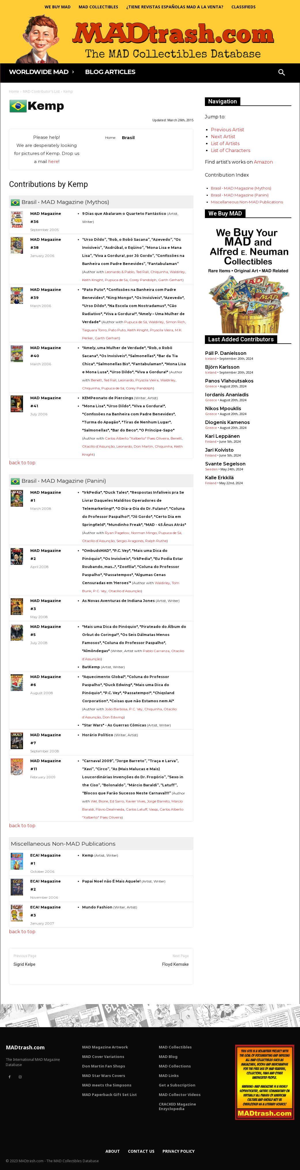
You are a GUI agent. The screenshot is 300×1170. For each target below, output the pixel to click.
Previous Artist (227, 129)
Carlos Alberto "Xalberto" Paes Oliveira (137, 438)
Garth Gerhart (170, 280)
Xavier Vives (135, 801)
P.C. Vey (100, 591)
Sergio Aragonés (130, 541)
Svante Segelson (225, 464)
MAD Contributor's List (41, 91)
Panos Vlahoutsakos (229, 381)
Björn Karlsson (222, 367)
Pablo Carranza (156, 651)
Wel (94, 801)
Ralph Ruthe (156, 541)
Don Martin (143, 446)
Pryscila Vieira (161, 330)
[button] (281, 73)
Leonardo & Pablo (119, 272)
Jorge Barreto (158, 801)
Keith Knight (92, 280)
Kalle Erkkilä (219, 477)
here (53, 161)
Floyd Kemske (175, 964)
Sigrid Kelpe (24, 964)
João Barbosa (116, 709)
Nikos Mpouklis (223, 408)
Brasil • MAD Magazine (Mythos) (241, 188)
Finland (210, 441)
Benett (96, 380)
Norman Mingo (144, 533)
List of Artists (225, 143)
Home (14, 91)
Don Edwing (113, 717)
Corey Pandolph (142, 280)
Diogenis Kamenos (227, 422)
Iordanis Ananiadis (227, 394)
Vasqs (153, 809)
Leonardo (126, 380)
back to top (22, 462)
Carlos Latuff (136, 809)
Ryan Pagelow (117, 533)
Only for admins (29, 994)
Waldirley (177, 272)
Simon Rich (175, 322)
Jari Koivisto (219, 450)
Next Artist (223, 136)
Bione (103, 801)
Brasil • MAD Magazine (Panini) (240, 195)
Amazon (263, 162)
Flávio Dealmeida (110, 809)
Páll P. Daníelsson (225, 353)
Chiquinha (159, 272)
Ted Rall (142, 272)
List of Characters (230, 150)
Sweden (211, 469)
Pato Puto (117, 330)
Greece (211, 386)
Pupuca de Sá (116, 280)
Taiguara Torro (94, 330)
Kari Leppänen (222, 436)
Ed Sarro (117, 801)
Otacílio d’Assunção (98, 446)
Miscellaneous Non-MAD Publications (247, 202)
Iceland (210, 358)
